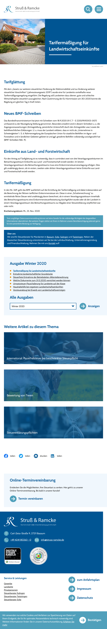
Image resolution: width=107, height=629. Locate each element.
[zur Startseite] (22, 9)
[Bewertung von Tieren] (53, 385)
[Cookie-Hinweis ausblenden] (92, 620)
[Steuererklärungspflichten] (53, 423)
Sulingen (64, 237)
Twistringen (78, 237)
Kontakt (52, 243)
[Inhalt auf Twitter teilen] (26, 456)
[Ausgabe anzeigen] (91, 306)
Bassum (50, 237)
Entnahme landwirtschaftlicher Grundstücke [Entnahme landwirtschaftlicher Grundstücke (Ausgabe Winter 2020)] (33, 274)
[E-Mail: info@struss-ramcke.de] (50, 540)
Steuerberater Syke (12, 600)
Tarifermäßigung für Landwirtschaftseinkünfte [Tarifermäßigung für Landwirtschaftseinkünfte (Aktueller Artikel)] (34, 271)
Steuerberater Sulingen (14, 593)
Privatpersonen (11, 590)
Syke (57, 237)
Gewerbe (8, 584)
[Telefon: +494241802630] (19, 540)
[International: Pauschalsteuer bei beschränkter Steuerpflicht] (53, 348)
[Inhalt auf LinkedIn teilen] (58, 456)
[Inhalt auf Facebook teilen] (11, 456)
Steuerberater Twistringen (15, 596)
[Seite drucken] (42, 456)
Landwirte (8, 587)
